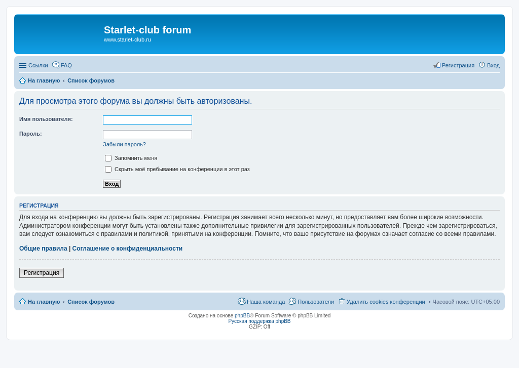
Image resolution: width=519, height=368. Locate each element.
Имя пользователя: (46, 119)
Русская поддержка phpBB (259, 321)
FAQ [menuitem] (66, 65)
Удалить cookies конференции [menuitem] (386, 302)
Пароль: (30, 134)
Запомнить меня (131, 158)
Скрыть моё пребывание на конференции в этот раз (177, 169)
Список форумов (91, 302)
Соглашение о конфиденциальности (127, 248)
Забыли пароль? (124, 144)
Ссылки (38, 65)
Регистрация (41, 272)
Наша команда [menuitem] (266, 302)
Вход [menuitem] (493, 65)
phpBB (242, 315)
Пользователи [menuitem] (316, 302)
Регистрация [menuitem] (458, 65)
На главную (44, 302)
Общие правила (43, 248)
